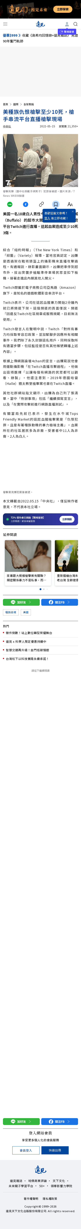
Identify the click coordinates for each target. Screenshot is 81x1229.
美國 (26, 612)
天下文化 (59, 1180)
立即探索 (63, 9)
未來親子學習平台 (21, 1186)
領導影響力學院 (62, 1186)
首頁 (7, 104)
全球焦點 (29, 104)
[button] (40, 589)
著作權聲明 (31, 1198)
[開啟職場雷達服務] (40, 519)
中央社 (7, 126)
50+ (42, 1186)
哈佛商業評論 (37, 1180)
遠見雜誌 (16, 1180)
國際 (17, 104)
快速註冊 (55, 1150)
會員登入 (26, 1150)
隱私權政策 (50, 1198)
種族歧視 (10, 612)
